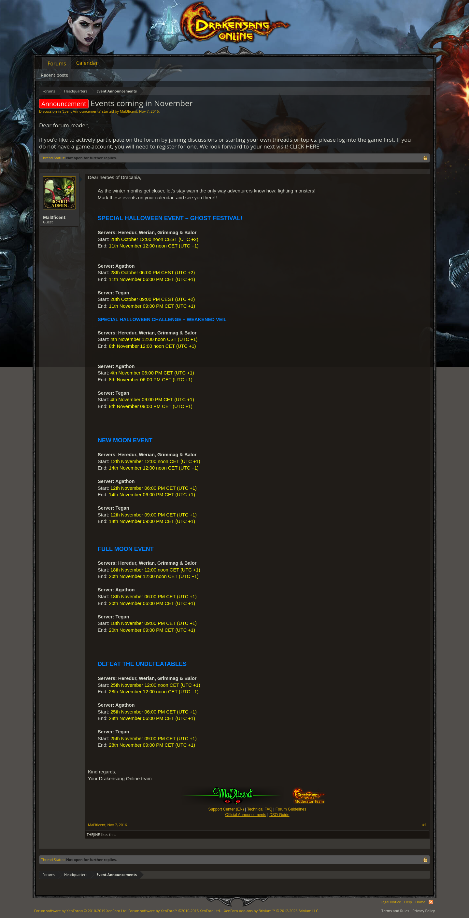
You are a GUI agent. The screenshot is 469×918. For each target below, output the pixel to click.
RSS (431, 902)
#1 (424, 825)
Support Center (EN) (226, 809)
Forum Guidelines (291, 809)
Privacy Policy (423, 910)
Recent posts (54, 75)
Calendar (87, 62)
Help (408, 901)
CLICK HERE (305, 146)
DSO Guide (279, 814)
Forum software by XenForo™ (174, 910)
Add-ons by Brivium (271, 910)
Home (420, 901)
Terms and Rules (395, 910)
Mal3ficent (128, 111)
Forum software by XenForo (80, 910)
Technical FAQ (259, 809)
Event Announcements (81, 111)
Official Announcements (245, 814)
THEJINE (93, 834)
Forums (57, 63)
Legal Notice (390, 901)
